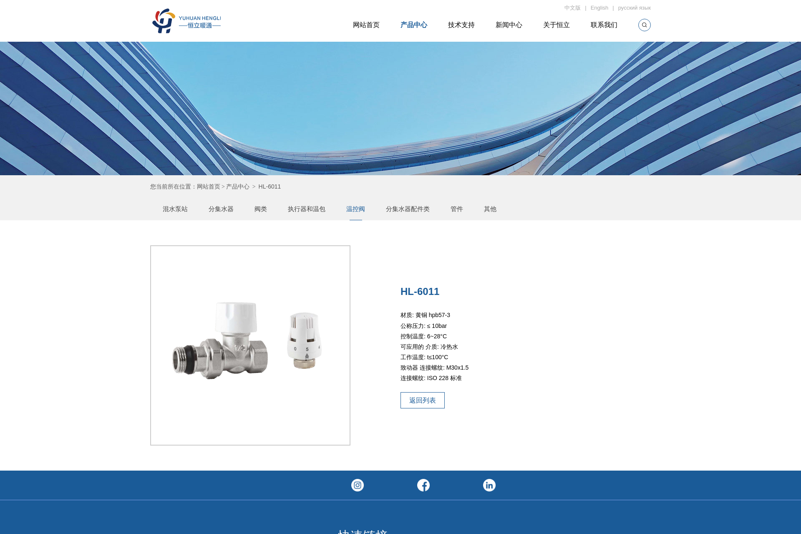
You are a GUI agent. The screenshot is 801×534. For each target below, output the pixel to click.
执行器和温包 (306, 208)
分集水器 (221, 208)
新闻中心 (509, 24)
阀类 (260, 208)
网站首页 (366, 24)
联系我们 (604, 24)
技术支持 (461, 24)
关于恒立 (556, 24)
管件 (457, 208)
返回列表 (422, 400)
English (600, 8)
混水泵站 (175, 208)
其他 (490, 208)
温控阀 (355, 208)
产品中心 (413, 24)
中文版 (572, 8)
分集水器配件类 (408, 208)
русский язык (634, 8)
